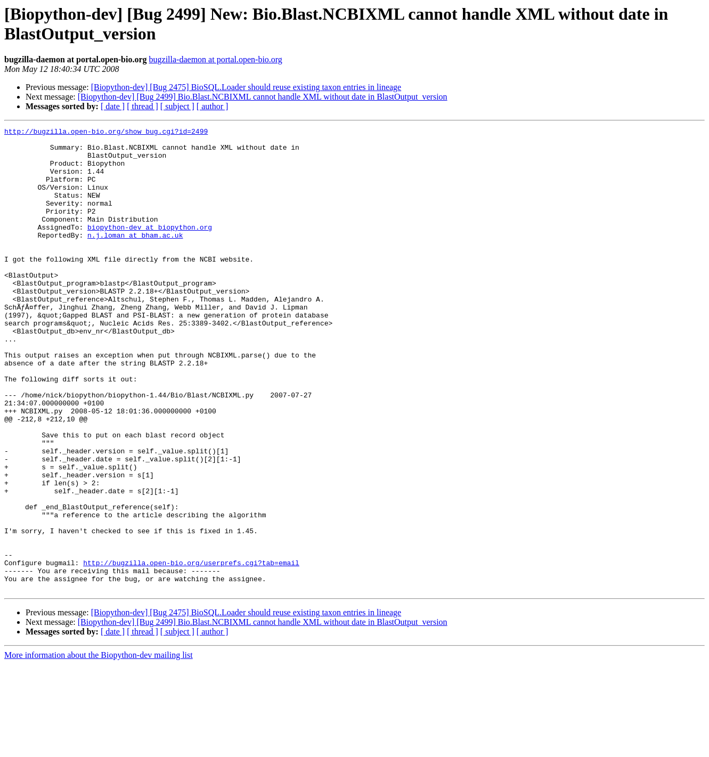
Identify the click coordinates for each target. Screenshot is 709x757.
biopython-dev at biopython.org (149, 248)
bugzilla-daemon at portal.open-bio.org (215, 59)
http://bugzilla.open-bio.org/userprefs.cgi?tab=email (191, 650)
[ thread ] (142, 106)
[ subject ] (177, 106)
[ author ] (213, 106)
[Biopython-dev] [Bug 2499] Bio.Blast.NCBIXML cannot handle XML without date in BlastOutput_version (262, 96)
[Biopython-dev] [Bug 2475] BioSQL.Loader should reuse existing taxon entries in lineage (246, 87)
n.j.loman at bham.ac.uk (135, 257)
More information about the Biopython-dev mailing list (98, 747)
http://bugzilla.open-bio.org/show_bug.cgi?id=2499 (106, 132)
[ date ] (113, 106)
